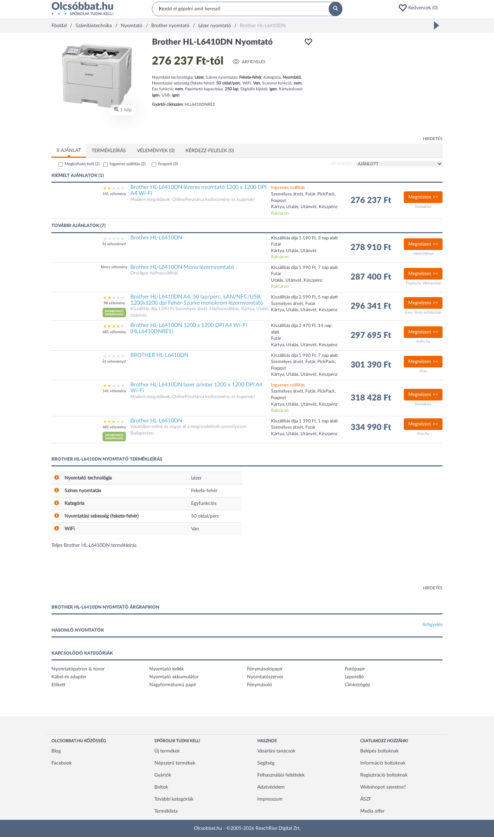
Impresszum (270, 799)
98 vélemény (114, 303)
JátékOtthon (423, 254)
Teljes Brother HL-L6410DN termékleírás (94, 545)
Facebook (61, 763)
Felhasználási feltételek (281, 775)
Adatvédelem (271, 787)
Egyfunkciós (203, 503)
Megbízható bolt (81, 164)
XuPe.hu (423, 341)
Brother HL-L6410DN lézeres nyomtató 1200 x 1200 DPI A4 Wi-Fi (198, 190)
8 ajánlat (69, 150)
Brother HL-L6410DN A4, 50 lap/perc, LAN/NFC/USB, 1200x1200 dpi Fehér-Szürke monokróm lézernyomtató (196, 300)
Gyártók (162, 775)
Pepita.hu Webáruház (423, 283)
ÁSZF (366, 799)
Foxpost (168, 164)
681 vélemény (114, 332)
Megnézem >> (423, 197)
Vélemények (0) (156, 150)
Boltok (161, 787)
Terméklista (166, 811)
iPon (423, 371)
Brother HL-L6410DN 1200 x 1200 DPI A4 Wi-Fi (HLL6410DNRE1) (188, 328)
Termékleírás (109, 150)
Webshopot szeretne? (383, 787)
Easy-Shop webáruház (423, 312)
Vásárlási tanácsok (276, 751)
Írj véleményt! (114, 244)
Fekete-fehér (204, 490)
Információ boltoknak (382, 763)
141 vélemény (114, 194)
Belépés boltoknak (379, 751)
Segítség (265, 763)
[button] (420, 7)
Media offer (372, 811)
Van (195, 529)
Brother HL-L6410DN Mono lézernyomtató (182, 267)
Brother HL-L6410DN (156, 237)
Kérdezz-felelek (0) (210, 150)
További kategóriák (173, 799)
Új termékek (167, 751)
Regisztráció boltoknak (384, 775)
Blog (56, 751)
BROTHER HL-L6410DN (159, 355)
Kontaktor (423, 206)
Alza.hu (423, 434)
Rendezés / (343, 164)
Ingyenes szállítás (127, 164)
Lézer (196, 478)
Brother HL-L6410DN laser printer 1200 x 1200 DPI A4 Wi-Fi (196, 388)
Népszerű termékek (174, 763)
